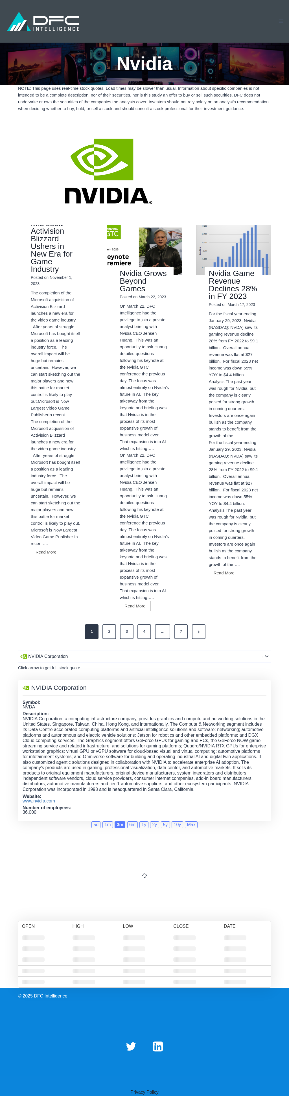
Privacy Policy (144, 1092)
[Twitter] (131, 1046)
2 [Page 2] (109, 631)
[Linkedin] (157, 1046)
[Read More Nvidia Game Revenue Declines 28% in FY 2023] (233, 250)
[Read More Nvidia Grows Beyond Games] (144, 250)
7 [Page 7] (181, 631)
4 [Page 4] (144, 631)
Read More (48, 552)
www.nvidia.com (39, 801)
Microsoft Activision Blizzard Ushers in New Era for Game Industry (52, 246)
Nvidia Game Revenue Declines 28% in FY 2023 (233, 285)
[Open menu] (281, 21)
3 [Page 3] (127, 631)
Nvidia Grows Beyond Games (143, 281)
